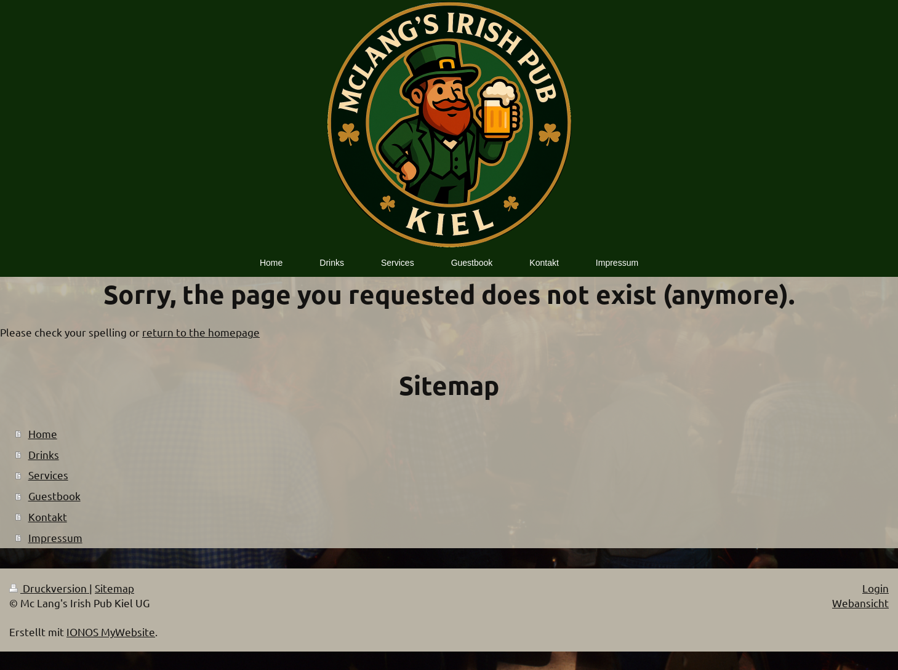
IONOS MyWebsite (110, 631)
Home (42, 433)
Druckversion (49, 587)
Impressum (55, 537)
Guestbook (54, 495)
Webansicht (860, 602)
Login (875, 587)
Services (48, 474)
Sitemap (114, 587)
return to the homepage (201, 331)
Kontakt (47, 516)
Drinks (43, 454)
